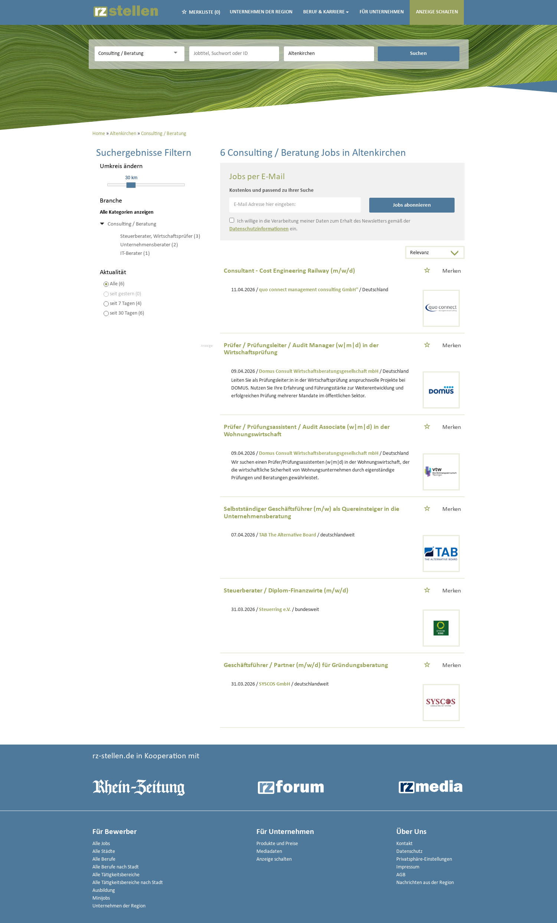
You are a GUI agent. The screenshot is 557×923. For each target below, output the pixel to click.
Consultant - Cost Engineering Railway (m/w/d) (289, 271)
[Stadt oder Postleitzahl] (329, 53)
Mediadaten (269, 851)
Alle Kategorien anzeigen (127, 212)
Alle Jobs (101, 844)
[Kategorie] (132, 53)
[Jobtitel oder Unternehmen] (234, 53)
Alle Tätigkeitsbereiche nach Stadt (127, 883)
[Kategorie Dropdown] (177, 52)
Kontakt (404, 844)
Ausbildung (103, 890)
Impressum (407, 867)
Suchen (418, 53)
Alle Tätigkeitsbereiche (116, 875)
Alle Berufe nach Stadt (115, 867)
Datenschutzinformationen (259, 229)
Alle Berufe (103, 859)
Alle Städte (103, 851)
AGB (401, 875)
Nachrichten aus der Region (425, 883)
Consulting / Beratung (132, 224)
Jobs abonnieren (412, 205)
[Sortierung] (427, 253)
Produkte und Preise (277, 844)
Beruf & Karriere (326, 12)
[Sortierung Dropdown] (456, 253)
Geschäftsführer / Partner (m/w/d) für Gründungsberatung (306, 665)
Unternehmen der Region (261, 12)
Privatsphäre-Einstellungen (424, 859)
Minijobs (101, 898)
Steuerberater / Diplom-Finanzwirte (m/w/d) (286, 590)
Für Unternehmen (382, 12)
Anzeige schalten (437, 12)
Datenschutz (409, 851)
